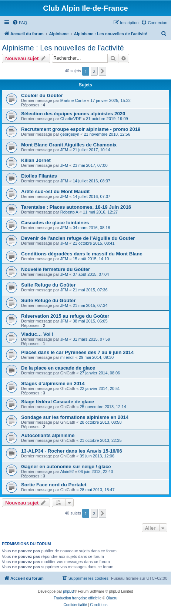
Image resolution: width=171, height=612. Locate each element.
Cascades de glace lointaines (55, 222)
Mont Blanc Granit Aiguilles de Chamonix (69, 145)
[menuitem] (19, 22)
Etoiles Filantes (39, 176)
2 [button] (94, 71)
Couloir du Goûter (42, 95)
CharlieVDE (70, 118)
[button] (102, 71)
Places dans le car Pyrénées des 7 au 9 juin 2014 (77, 352)
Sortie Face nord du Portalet (54, 484)
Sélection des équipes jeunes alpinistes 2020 (73, 113)
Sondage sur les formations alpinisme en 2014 (74, 417)
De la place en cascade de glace (58, 368)
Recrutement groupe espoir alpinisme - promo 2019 (80, 129)
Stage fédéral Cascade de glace (57, 401)
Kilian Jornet (36, 160)
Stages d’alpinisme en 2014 (53, 383)
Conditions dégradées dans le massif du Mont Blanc (81, 254)
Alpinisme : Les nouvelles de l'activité (63, 48)
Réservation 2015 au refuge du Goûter (65, 316)
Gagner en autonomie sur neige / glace (66, 466)
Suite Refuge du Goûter (48, 285)
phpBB (68, 591)
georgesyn (69, 134)
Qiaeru (111, 598)
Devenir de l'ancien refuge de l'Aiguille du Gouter (78, 238)
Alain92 (67, 471)
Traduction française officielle (77, 598)
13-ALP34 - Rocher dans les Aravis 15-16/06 (71, 451)
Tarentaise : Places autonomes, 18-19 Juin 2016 (76, 207)
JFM (64, 150)
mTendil (67, 357)
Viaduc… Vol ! (37, 334)
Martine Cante (73, 100)
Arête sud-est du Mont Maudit (55, 191)
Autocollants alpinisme (47, 435)
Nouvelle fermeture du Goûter (55, 269)
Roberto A (69, 212)
